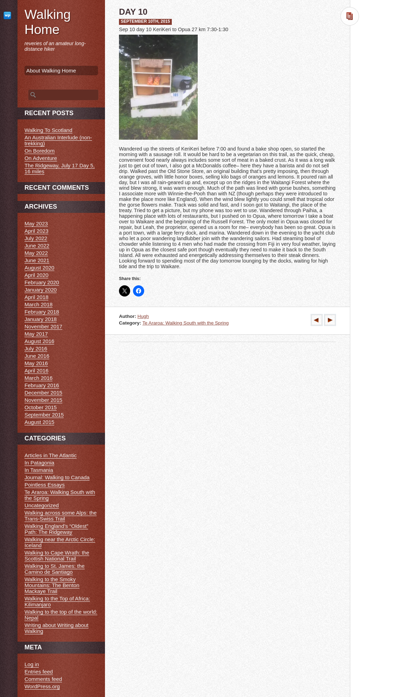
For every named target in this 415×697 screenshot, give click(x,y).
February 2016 (41, 385)
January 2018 (40, 319)
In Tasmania (38, 470)
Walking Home (47, 22)
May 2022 (36, 253)
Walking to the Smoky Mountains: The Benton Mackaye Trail (51, 585)
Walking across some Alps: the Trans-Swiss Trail (60, 516)
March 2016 (38, 378)
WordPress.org (42, 686)
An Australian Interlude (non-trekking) (58, 140)
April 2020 (36, 275)
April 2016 (36, 371)
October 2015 (40, 407)
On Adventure (40, 158)
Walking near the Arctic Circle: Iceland (59, 542)
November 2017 (43, 326)
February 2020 (41, 282)
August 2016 (39, 341)
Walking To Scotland (48, 130)
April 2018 (36, 297)
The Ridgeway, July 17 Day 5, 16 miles (59, 168)
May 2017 (36, 334)
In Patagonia (39, 463)
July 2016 (35, 348)
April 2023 (36, 231)
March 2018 (38, 304)
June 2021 (36, 260)
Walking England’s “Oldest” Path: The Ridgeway (56, 529)
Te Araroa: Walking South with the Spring (185, 323)
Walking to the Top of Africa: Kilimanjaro (57, 601)
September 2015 (44, 415)
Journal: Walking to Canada (57, 477)
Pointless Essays (44, 485)
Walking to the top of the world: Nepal (60, 615)
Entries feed (38, 672)
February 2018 (41, 312)
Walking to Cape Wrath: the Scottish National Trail (56, 556)
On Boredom (39, 151)
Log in (31, 664)
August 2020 (39, 268)
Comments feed (43, 679)
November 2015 (43, 400)
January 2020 (40, 290)
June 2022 (36, 246)
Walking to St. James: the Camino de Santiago (54, 569)
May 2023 (36, 223)
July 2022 (35, 238)
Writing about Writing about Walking (56, 628)
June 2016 (36, 356)
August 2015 (39, 422)
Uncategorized (41, 505)
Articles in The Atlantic (50, 455)
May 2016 (36, 363)
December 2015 (43, 393)
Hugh (143, 316)
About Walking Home (51, 71)
